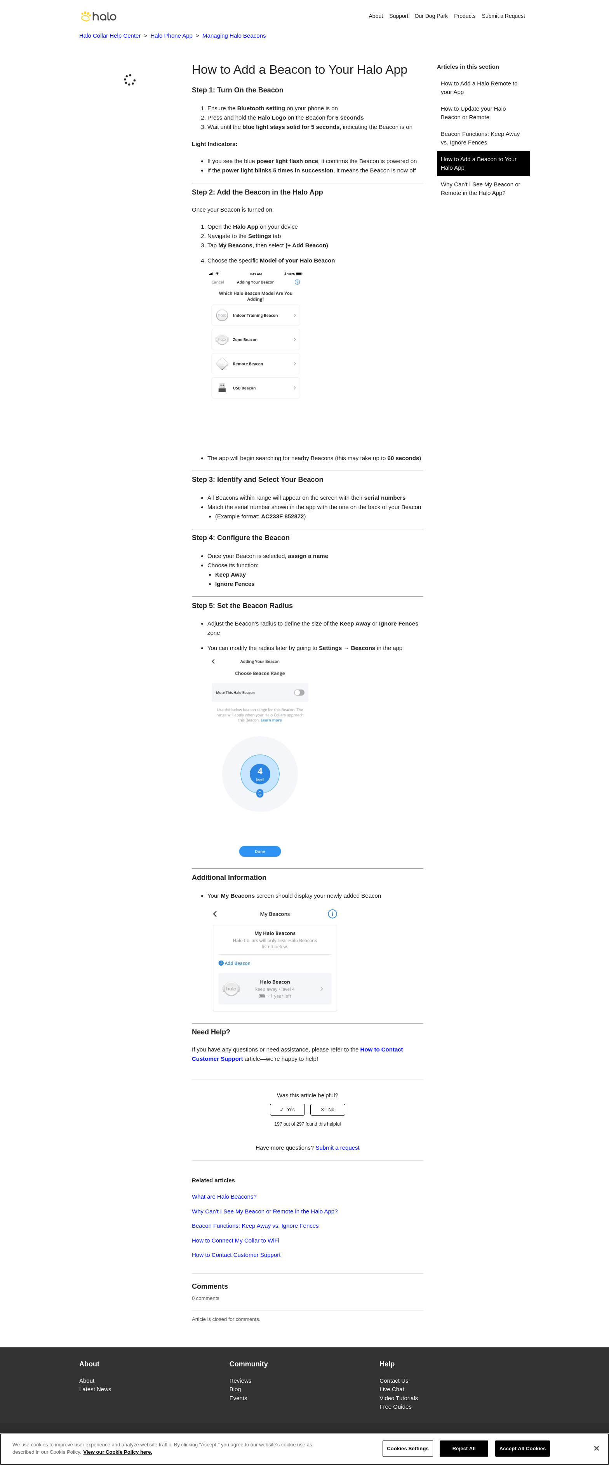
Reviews (241, 1380)
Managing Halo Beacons (234, 35)
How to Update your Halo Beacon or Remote (473, 113)
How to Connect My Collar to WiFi (235, 1240)
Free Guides (395, 1406)
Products (464, 16)
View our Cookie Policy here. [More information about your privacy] (118, 1452)
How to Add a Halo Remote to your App (479, 88)
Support (398, 16)
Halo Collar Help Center (110, 35)
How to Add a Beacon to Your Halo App (479, 163)
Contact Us (393, 1380)
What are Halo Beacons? (224, 1196)
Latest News (95, 1389)
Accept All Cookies (522, 1448)
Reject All (464, 1448)
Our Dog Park (431, 16)
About (376, 16)
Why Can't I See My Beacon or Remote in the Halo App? (480, 188)
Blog (235, 1389)
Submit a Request (503, 16)
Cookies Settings (408, 1448)
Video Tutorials (398, 1398)
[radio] (287, 1110)
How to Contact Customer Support (236, 1254)
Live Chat (391, 1389)
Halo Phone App (172, 35)
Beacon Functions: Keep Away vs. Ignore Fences (480, 138)
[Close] (596, 1448)
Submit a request (337, 1147)
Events (238, 1398)
